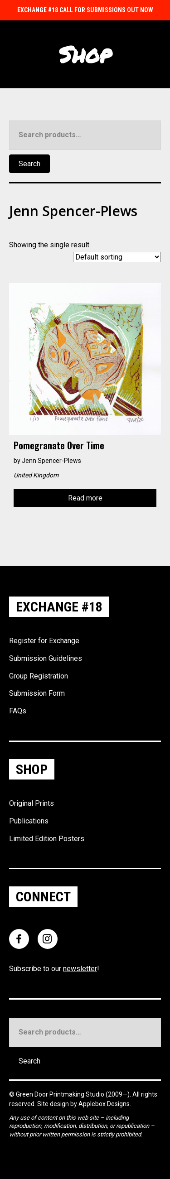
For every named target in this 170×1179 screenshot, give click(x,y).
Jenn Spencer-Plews (51, 460)
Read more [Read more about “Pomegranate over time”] (85, 498)
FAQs (17, 711)
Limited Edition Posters (46, 838)
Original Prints (31, 803)
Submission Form (37, 693)
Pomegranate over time (59, 445)
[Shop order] (117, 257)
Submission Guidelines (45, 658)
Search (29, 163)
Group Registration (38, 676)
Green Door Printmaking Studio (61, 1094)
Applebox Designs (104, 1103)
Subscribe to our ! (54, 968)
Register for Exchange (44, 640)
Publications (29, 821)
